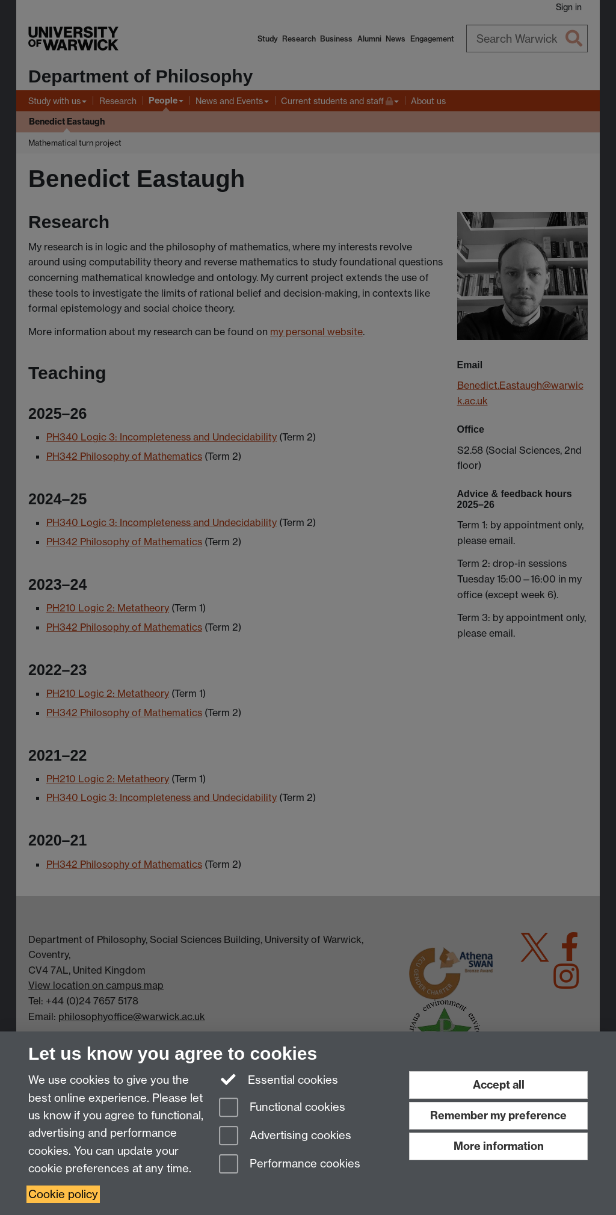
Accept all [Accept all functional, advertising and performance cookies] (499, 1085)
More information (499, 1146)
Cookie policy (63, 1194)
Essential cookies (279, 1079)
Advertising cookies (285, 1136)
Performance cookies (289, 1165)
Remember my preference (498, 1115)
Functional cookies (282, 1108)
